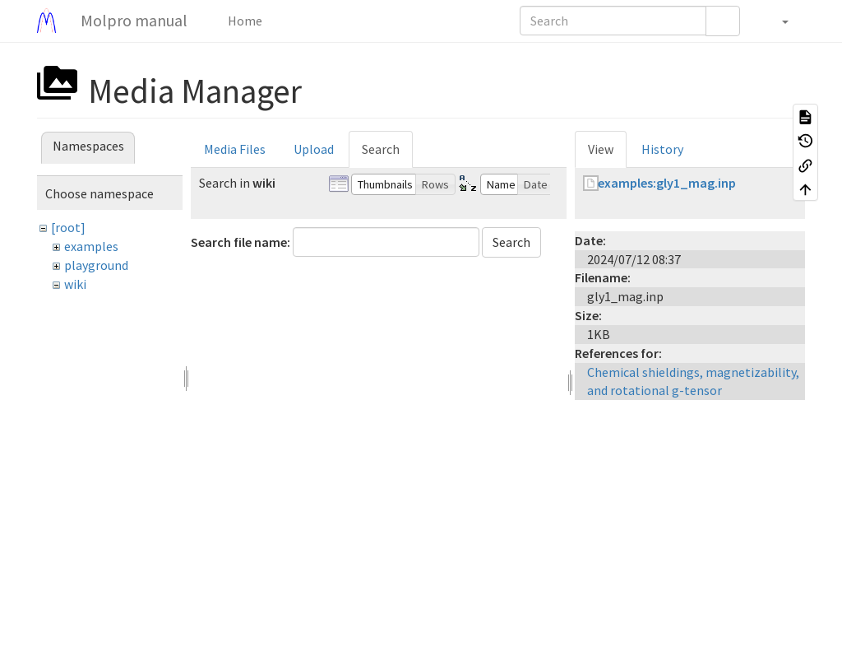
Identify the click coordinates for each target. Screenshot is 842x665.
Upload (314, 149)
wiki (75, 284)
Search (381, 149)
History (662, 149)
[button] (776, 20)
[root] (68, 227)
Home (243, 20)
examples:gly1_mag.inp (667, 182)
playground (96, 265)
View (600, 149)
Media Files (235, 149)
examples (91, 246)
